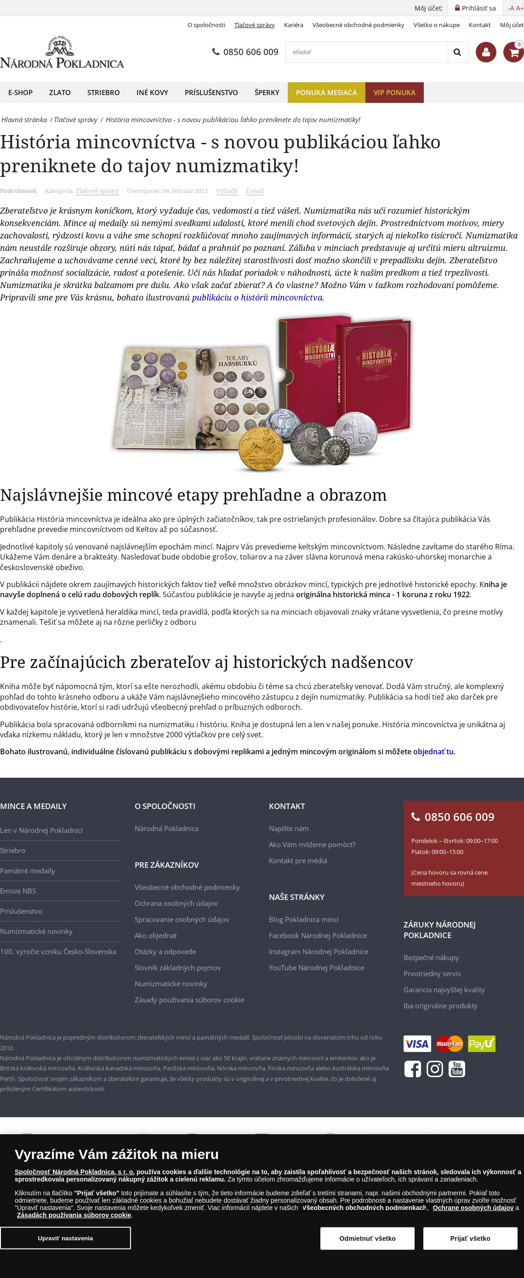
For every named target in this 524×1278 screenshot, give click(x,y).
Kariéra (293, 25)
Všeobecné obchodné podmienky (358, 25)
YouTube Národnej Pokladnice (316, 967)
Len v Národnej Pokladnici (41, 830)
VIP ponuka (395, 92)
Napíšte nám (289, 828)
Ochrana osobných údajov (176, 903)
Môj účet (512, 25)
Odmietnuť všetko (368, 1238)
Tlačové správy (254, 25)
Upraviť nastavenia (65, 1237)
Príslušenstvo (211, 92)
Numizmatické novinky (36, 931)
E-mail (255, 191)
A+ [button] (520, 8)
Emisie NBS (18, 890)
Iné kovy (152, 92)
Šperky (267, 92)
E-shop (20, 92)
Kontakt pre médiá (298, 860)
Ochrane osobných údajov (473, 1207)
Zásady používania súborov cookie (189, 999)
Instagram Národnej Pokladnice (318, 951)
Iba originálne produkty (441, 1005)
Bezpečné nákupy (431, 957)
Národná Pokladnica (167, 828)
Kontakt (480, 25)
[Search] (458, 52)
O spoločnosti (206, 25)
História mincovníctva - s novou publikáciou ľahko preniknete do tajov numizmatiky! (220, 153)
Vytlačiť (227, 191)
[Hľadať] (367, 52)
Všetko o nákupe (437, 25)
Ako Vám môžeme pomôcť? (312, 844)
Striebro (103, 92)
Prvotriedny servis (432, 973)
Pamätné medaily (27, 870)
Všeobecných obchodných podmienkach (364, 1207)
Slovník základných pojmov (178, 967)
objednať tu (433, 751)
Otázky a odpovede (165, 951)
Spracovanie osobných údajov (182, 919)
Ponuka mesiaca (326, 92)
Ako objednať (156, 935)
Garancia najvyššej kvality (444, 989)
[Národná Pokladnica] (62, 52)
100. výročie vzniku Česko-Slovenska (58, 951)
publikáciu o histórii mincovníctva (257, 297)
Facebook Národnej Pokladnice (318, 935)
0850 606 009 (245, 52)
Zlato (60, 92)
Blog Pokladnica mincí (304, 919)
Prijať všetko (470, 1238)
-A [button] (511, 8)
